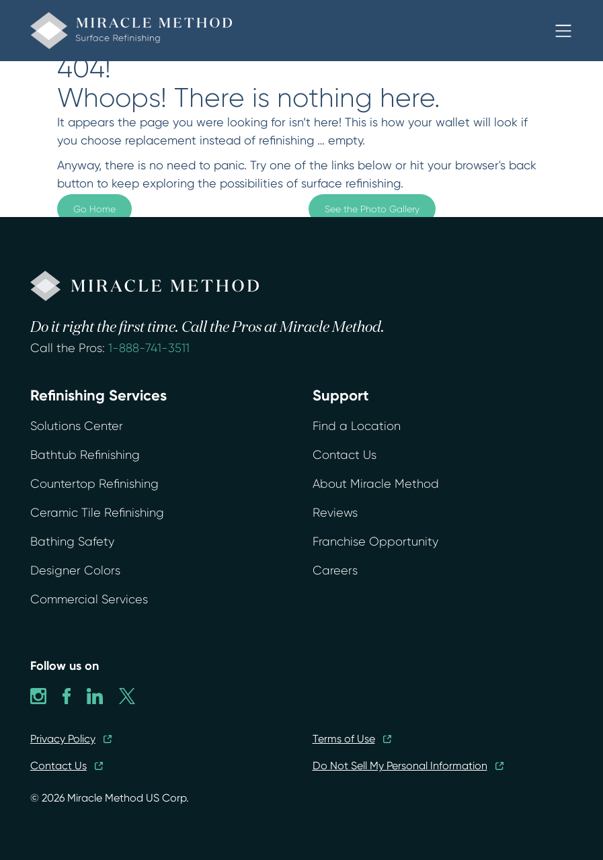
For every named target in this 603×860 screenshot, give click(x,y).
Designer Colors (75, 570)
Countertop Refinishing (94, 483)
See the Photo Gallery (372, 209)
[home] (131, 30)
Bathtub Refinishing (85, 455)
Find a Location (357, 426)
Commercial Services (89, 599)
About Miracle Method (376, 483)
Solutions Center (76, 426)
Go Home (94, 209)
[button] (563, 31)
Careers (335, 570)
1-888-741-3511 (149, 348)
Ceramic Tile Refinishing (97, 512)
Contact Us (344, 455)
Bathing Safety (72, 541)
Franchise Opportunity (375, 541)
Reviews (335, 512)
